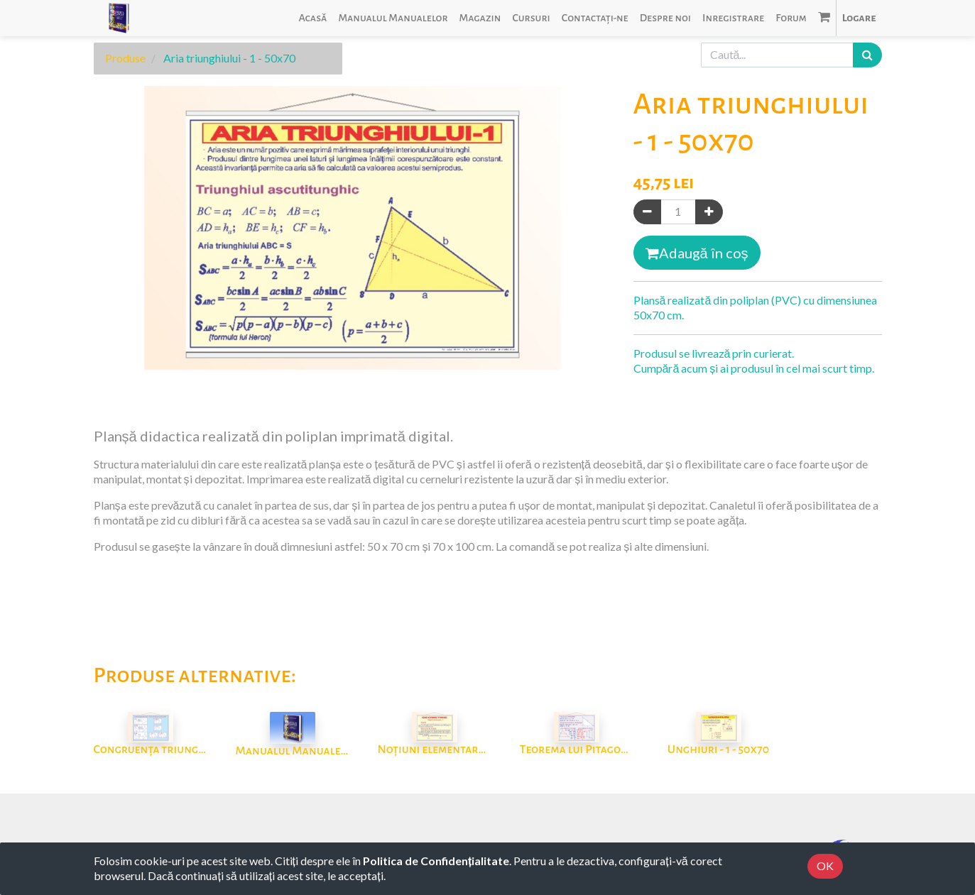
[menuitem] (312, 18)
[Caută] (867, 55)
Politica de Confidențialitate (436, 860)
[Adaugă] (709, 211)
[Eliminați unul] (647, 211)
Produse (125, 58)
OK (825, 865)
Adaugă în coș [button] (697, 252)
